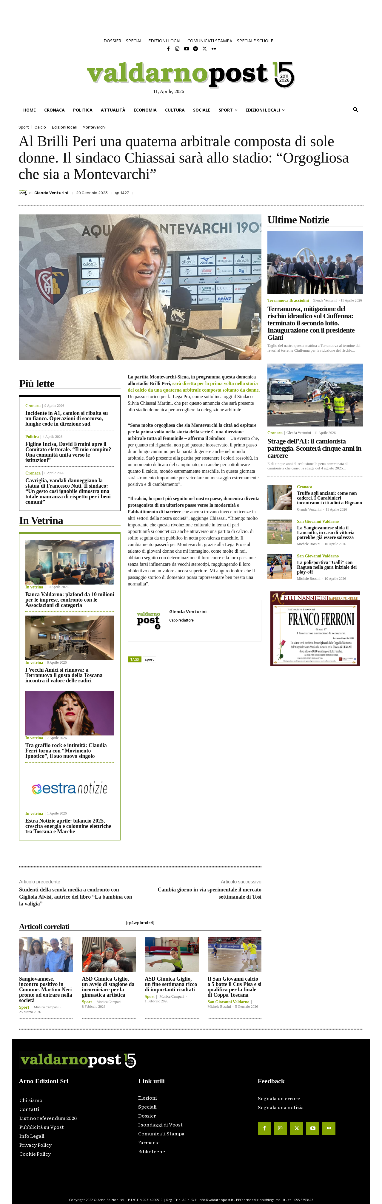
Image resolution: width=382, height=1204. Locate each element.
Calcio (40, 127)
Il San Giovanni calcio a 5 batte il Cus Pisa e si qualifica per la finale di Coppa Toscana (235, 987)
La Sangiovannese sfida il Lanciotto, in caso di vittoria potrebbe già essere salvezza (325, 532)
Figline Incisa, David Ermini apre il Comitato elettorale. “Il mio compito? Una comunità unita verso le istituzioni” (68, 452)
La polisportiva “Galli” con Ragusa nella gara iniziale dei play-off (327, 567)
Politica (32, 437)
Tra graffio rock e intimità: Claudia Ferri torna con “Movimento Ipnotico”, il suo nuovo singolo (66, 750)
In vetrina (34, 587)
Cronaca (33, 406)
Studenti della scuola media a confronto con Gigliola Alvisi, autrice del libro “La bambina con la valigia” (75, 897)
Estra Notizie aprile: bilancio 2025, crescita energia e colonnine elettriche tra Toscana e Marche (68, 826)
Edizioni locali (64, 127)
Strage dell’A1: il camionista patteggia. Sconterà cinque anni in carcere (314, 448)
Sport (24, 127)
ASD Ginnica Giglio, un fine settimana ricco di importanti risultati (171, 984)
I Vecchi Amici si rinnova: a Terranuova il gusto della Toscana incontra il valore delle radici (63, 675)
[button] (356, 110)
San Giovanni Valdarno (228, 1002)
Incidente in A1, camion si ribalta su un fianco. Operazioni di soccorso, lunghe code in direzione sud (66, 418)
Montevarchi (94, 127)
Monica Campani (46, 1007)
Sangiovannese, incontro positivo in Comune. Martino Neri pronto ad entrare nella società (45, 989)
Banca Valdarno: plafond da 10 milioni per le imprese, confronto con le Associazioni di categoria (69, 599)
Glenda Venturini (51, 193)
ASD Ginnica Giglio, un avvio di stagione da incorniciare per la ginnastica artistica (108, 987)
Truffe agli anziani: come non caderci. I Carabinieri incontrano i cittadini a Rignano (329, 498)
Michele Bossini (219, 1006)
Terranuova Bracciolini (288, 301)
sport (149, 659)
